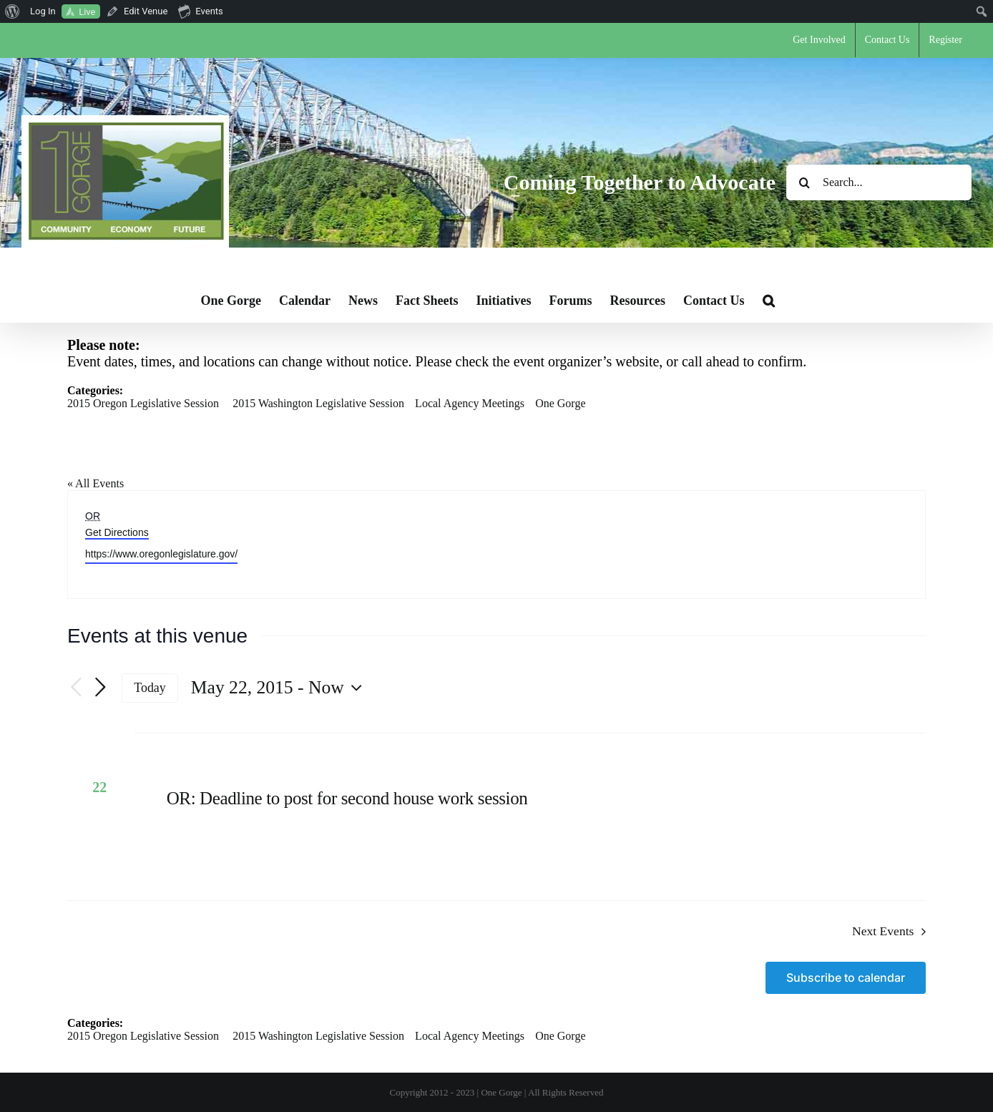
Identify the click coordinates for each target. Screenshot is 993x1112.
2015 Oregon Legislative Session (143, 403)
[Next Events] (100, 687)
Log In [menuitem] (43, 11)
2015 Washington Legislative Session (318, 403)
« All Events (95, 483)
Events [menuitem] (200, 10)
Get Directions (117, 532)
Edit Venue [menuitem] (145, 11)
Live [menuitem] (87, 11)
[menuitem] (12, 11)
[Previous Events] (75, 688)
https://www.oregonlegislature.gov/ (161, 554)
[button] (769, 300)
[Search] (804, 182)
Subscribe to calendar (845, 978)
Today (150, 688)
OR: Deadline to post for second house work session (347, 798)
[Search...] (879, 182)
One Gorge (560, 403)
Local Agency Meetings (469, 403)
